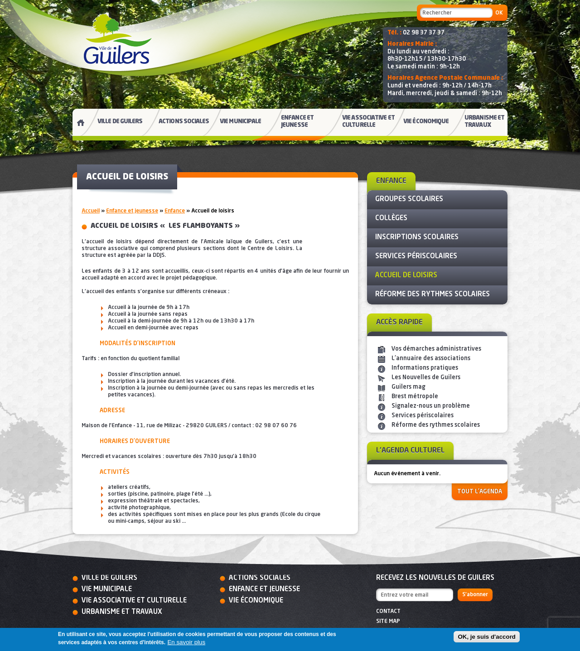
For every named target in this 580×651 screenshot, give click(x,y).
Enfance (174, 211)
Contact (388, 611)
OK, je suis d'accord (487, 636)
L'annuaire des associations (431, 359)
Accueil (91, 211)
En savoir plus (186, 642)
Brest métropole (415, 397)
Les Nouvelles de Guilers (426, 378)
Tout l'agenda (479, 492)
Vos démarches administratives (436, 349)
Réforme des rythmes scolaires (436, 425)
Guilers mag (408, 387)
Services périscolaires (423, 416)
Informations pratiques (425, 368)
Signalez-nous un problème (431, 406)
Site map (388, 621)
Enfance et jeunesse (132, 211)
